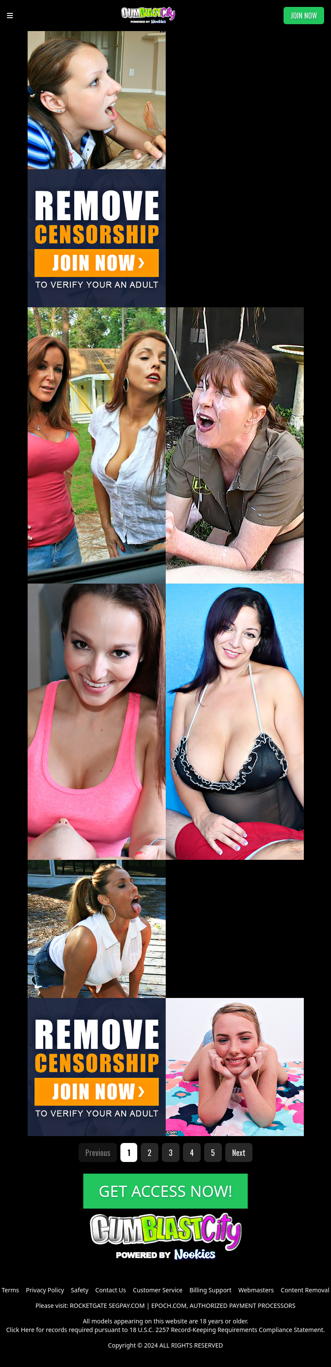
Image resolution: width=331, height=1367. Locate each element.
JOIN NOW (303, 15)
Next (239, 1152)
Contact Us (110, 1290)
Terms (10, 1290)
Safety (79, 1290)
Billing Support (210, 1290)
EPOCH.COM (169, 1305)
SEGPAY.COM (127, 1305)
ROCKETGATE (88, 1305)
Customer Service (158, 1290)
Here (28, 1330)
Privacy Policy (45, 1290)
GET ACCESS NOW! (166, 1191)
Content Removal (305, 1290)
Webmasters (256, 1290)
